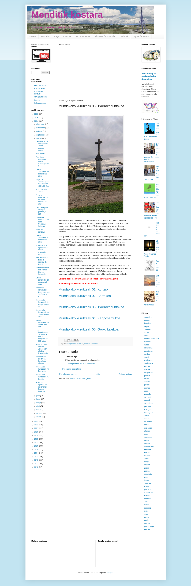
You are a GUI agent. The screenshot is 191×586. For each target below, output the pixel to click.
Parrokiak (45, 36)
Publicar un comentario (71, 369)
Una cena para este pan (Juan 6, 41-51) (42, 210)
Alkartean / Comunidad (105, 36)
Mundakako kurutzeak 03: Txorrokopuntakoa (91, 307)
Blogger (110, 573)
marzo (39, 410)
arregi (146, 391)
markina (147, 496)
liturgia (146, 332)
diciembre (40, 124)
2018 (36, 439)
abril (38, 406)
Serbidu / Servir (82, 36)
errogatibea (148, 403)
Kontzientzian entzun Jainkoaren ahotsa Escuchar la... (42, 348)
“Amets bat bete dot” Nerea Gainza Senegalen (42, 271)
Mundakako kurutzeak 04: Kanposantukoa (90, 318)
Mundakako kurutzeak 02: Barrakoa (85, 296)
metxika (147, 529)
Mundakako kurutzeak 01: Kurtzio (83, 289)
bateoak (147, 400)
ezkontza (147, 456)
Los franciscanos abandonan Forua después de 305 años (42, 335)
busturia (147, 443)
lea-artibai (148, 422)
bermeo (147, 388)
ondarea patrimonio (91, 344)
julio (38, 396)
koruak (146, 416)
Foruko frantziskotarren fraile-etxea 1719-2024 (42, 199)
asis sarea (148, 428)
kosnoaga (148, 437)
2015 (36, 450)
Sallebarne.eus (40, 103)
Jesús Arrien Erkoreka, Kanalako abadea (41, 360)
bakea (146, 379)
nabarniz (147, 508)
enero (38, 417)
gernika (147, 376)
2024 (36, 121)
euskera (147, 523)
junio (38, 399)
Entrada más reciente (68, 374)
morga (146, 468)
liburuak (147, 382)
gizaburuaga (149, 526)
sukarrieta (148, 474)
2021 (36, 428)
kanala (146, 459)
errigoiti (147, 465)
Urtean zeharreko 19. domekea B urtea (42, 323)
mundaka (80, 344)
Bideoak (124, 36)
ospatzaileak (149, 446)
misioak (147, 366)
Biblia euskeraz (40, 86)
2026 (36, 114)
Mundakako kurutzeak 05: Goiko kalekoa (88, 329)
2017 (36, 442)
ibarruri (146, 480)
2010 (36, 467)
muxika (147, 471)
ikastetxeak (148, 493)
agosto (39, 138)
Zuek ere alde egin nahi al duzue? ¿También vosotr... (41, 249)
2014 (36, 453)
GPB (146, 502)
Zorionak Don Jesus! (41, 190)
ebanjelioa (148, 317)
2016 (36, 446)
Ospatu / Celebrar (141, 36)
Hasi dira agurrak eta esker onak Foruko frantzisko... (41, 387)
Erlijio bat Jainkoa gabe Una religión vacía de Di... (42, 182)
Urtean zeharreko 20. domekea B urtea (42, 281)
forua (146, 434)
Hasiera (32, 36)
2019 (36, 435)
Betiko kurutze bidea (157, 281)
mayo (38, 403)
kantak (146, 357)
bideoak (147, 369)
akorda (146, 486)
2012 (36, 460)
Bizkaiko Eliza (39, 89)
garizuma (147, 406)
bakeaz (147, 440)
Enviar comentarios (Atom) (81, 378)
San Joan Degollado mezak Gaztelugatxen (42, 161)
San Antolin (40, 154)
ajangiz (147, 462)
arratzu (146, 517)
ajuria (146, 477)
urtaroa (147, 425)
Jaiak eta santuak (40, 231)
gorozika (147, 489)
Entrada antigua (125, 374)
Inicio (98, 374)
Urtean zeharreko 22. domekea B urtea (42, 172)
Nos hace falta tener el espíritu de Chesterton (41, 261)
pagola (146, 326)
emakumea (148, 363)
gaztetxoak (148, 351)
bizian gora (148, 413)
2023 (36, 421)
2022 (36, 425)
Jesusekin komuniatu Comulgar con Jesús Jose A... (42, 292)
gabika (146, 520)
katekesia (148, 329)
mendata (147, 449)
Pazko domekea (157, 265)
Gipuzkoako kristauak (38, 93)
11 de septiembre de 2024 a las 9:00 (80, 364)
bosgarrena (72, 344)
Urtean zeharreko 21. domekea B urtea (42, 238)
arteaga (147, 431)
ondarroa (147, 499)
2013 (36, 457)
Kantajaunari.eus (40, 97)
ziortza (146, 419)
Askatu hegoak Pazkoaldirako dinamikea (149, 76)
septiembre (41, 135)
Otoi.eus (37, 100)
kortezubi (147, 483)
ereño (146, 511)
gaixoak (147, 385)
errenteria (148, 397)
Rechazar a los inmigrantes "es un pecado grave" (42, 145)
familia (146, 336)
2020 (36, 432)
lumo (146, 514)
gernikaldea (148, 360)
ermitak (147, 354)
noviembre (40, 128)
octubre (39, 131)
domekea (147, 323)
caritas (146, 345)
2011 (36, 464)
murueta (147, 453)
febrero (39, 413)
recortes (147, 320)
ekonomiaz (148, 348)
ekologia (147, 409)
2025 (36, 118)
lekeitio (146, 505)
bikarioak (147, 342)
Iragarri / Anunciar (62, 36)
